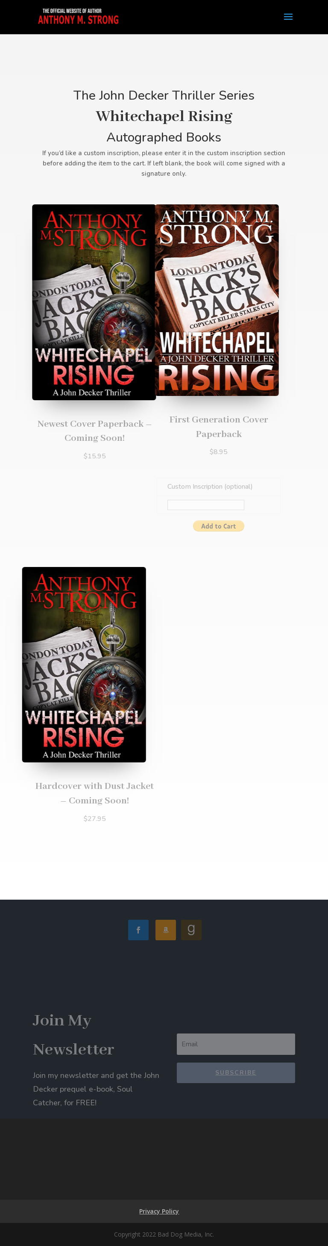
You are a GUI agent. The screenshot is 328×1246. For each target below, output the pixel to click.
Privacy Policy (159, 1211)
